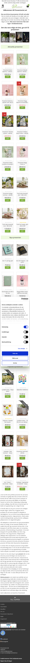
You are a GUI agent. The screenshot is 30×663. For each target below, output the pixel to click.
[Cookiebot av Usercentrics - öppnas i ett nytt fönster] (21, 299)
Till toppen (15, 599)
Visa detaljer (21, 348)
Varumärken (3, 606)
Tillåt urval (15, 358)
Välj (7, 396)
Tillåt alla (15, 353)
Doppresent (3, 619)
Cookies (2, 604)
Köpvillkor (3, 609)
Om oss (2, 611)
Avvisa (15, 363)
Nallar (1, 616)
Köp (8, 76)
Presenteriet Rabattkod (6, 614)
